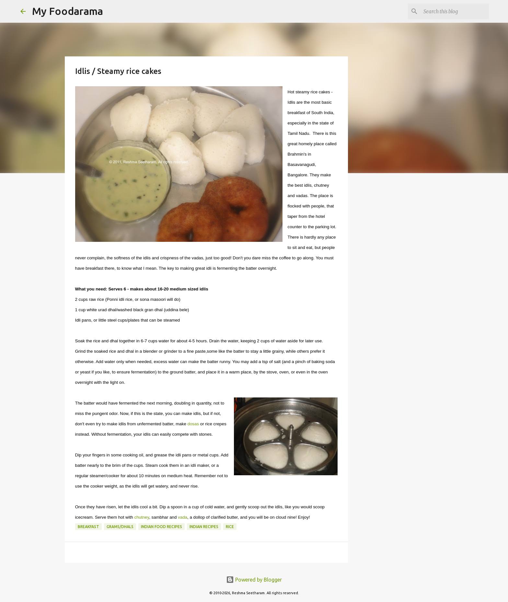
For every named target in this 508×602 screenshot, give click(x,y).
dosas (193, 423)
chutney (141, 517)
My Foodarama (67, 11)
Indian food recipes (161, 527)
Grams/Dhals (120, 527)
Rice (230, 527)
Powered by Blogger (254, 580)
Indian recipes (204, 527)
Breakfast (88, 527)
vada (182, 517)
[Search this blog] (455, 11)
